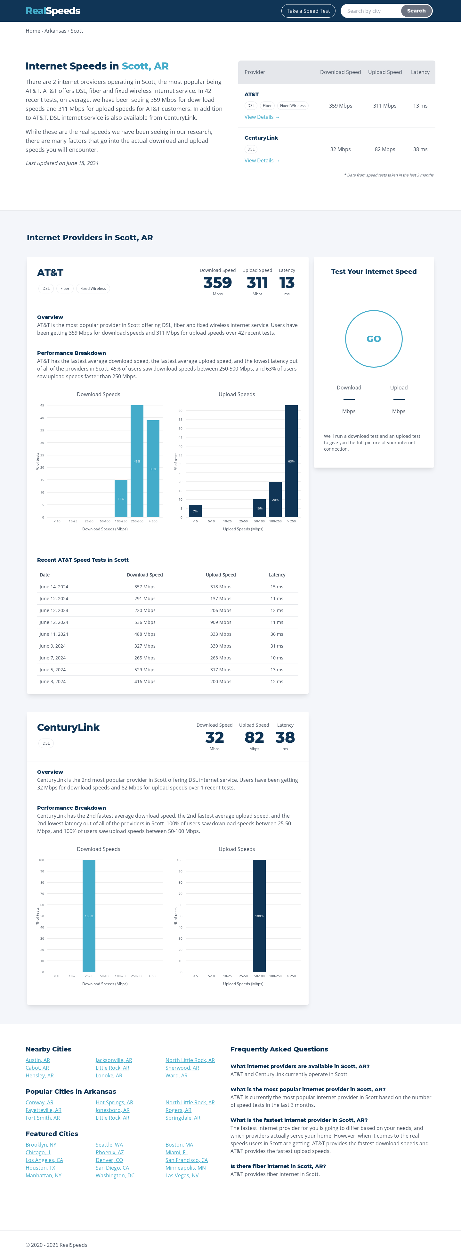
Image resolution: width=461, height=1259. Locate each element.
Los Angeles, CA (44, 1160)
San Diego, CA (112, 1167)
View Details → (262, 116)
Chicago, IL (38, 1152)
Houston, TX (40, 1167)
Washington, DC (115, 1175)
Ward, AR (177, 1075)
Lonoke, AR (109, 1075)
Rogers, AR (178, 1110)
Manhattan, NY (43, 1175)
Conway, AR (39, 1102)
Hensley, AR (40, 1075)
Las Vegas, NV (182, 1175)
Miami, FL (177, 1152)
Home (33, 30)
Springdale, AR (183, 1117)
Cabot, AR (37, 1067)
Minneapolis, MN (186, 1167)
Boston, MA (179, 1144)
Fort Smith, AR (43, 1117)
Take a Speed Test (308, 10)
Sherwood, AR (182, 1067)
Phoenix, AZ (110, 1152)
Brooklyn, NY (41, 1144)
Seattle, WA (109, 1144)
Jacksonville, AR (114, 1060)
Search (416, 11)
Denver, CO (109, 1160)
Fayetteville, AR (43, 1110)
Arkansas (55, 30)
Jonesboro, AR (113, 1110)
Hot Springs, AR (114, 1102)
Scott (77, 30)
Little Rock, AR (112, 1067)
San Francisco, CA (187, 1160)
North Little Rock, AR (190, 1060)
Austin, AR (38, 1060)
